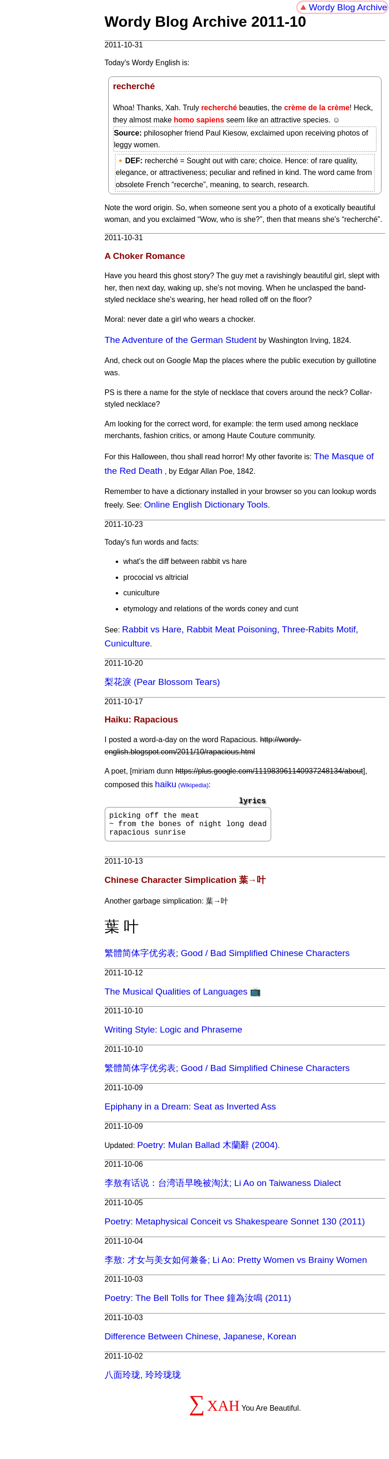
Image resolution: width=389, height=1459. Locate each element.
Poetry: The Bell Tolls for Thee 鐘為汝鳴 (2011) (198, 1303)
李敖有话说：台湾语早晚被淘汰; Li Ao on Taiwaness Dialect (223, 1188)
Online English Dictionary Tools (206, 504)
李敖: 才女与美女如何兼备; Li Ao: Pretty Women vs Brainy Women (236, 1265)
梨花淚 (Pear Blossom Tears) (162, 682)
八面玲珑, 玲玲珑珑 (143, 1380)
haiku (166, 784)
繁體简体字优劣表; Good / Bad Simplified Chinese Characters (227, 959)
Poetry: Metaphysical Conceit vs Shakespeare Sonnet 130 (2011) (235, 1227)
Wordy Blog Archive (348, 7)
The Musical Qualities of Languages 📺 (183, 997)
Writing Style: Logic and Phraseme (173, 1035)
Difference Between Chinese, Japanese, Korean (200, 1342)
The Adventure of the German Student (180, 340)
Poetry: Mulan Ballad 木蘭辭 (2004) (207, 1150)
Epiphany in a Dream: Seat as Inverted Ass (190, 1112)
